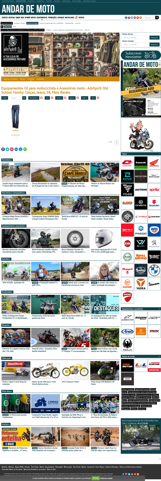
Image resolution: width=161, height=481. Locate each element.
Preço (84, 98)
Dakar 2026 (20, 17)
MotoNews (7, 160)
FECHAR (95, 478)
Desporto (6, 325)
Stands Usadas (128, 397)
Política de (106, 478)
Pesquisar (154, 37)
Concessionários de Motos (147, 395)
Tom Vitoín (34, 467)
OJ (47, 98)
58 (93, 98)
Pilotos (134, 409)
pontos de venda (32, 23)
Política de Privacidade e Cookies (131, 467)
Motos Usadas (128, 389)
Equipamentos (42, 17)
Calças (59, 98)
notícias (77, 23)
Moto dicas (7, 391)
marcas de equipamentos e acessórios (51, 23)
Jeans (72, 98)
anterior (48, 30)
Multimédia (7, 292)
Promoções (52, 17)
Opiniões (6, 259)
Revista (81, 17)
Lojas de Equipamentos (137, 400)
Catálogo (30, 79)
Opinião (27, 17)
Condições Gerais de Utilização (12, 469)
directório (7, 26)
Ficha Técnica (100, 467)
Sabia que (7, 358)
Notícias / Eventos (10, 79)
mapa (14, 26)
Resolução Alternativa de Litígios (35, 469)
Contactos (40, 79)
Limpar (5, 98)
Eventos (5, 17)
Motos (33, 17)
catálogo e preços (19, 23)
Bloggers (125, 409)
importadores (69, 23)
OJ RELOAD (15, 135)
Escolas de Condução (131, 406)
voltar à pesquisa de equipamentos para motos (68, 30)
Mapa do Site (51, 469)
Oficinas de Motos (143, 397)
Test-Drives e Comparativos (14, 193)
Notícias (12, 17)
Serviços (60, 17)
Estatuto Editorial (112, 467)
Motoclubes (69, 17)
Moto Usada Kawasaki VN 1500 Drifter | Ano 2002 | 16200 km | (141, 434)
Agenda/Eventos (142, 389)
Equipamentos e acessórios (14, 226)
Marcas (22, 79)
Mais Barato (34, 98)
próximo (87, 30)
